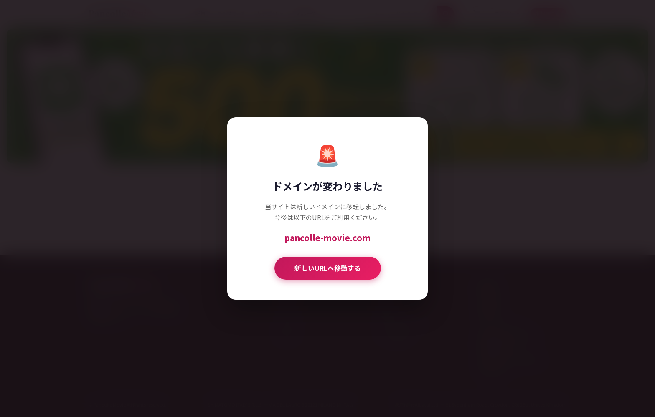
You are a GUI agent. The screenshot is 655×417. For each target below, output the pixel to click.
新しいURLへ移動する (327, 268)
